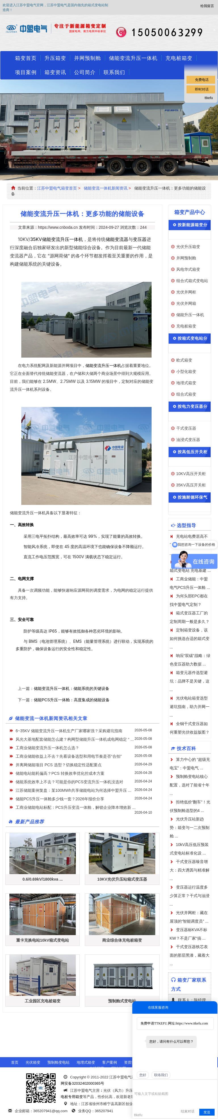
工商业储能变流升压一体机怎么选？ (47, 748)
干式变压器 (186, 428)
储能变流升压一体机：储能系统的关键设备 (71, 688)
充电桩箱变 (186, 326)
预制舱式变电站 (122, 1001)
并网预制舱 (87, 58)
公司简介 (85, 72)
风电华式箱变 (188, 269)
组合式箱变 (186, 394)
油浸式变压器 (188, 439)
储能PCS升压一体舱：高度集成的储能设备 (72, 700)
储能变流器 (117, 239)
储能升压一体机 (190, 314)
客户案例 (109, 1062)
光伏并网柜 (186, 292)
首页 (14, 1062)
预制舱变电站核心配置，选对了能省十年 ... (189, 785)
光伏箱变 (33, 1062)
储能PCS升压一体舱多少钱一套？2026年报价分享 (60, 799)
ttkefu (209, 98)
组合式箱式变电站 (192, 280)
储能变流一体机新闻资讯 (105, 188)
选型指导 (186, 525)
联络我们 (161, 1075)
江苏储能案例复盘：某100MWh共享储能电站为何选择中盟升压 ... (73, 790)
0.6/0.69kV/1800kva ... (42, 879)
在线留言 (96, 1068)
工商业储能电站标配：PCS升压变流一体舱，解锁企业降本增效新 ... (75, 807)
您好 (142, 1075)
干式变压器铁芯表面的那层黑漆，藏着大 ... (189, 955)
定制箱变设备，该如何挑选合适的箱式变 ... (189, 638)
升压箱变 (55, 58)
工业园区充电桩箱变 (42, 1001)
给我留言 (207, 6)
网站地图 (118, 1068)
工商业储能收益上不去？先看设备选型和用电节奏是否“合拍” (68, 756)
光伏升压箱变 (188, 246)
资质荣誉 (131, 1062)
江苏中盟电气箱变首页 (57, 188)
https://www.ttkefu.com (192, 1023)
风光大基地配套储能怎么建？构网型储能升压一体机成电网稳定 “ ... (75, 739)
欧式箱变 (184, 360)
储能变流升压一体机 (133, 58)
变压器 (139, 239)
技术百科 (186, 748)
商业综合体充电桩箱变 (122, 940)
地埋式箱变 (186, 383)
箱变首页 (26, 58)
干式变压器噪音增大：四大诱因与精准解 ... (189, 870)
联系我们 (114, 72)
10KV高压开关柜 (191, 473)
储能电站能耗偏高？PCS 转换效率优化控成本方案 (60, 773)
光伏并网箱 (186, 303)
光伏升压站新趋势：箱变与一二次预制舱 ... (189, 827)
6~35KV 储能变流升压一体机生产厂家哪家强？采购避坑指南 (69, 730)
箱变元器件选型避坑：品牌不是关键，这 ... (189, 681)
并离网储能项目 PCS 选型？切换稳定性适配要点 (59, 765)
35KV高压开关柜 (191, 485)
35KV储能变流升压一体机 (56, 239)
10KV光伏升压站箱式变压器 (122, 879)
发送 (207, 1112)
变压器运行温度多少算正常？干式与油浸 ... (189, 895)
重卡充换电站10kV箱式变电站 (42, 940)
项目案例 (26, 72)
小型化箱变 (186, 371)
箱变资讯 (55, 72)
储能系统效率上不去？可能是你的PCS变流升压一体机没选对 (69, 782)
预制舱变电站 (58, 1062)
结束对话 (187, 1111)
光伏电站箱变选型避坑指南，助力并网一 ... (189, 706)
